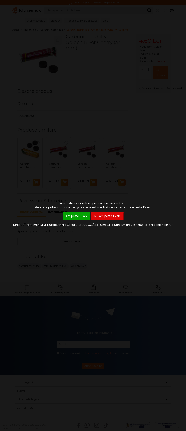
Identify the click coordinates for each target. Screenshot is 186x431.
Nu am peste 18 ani (107, 216)
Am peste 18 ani (76, 216)
